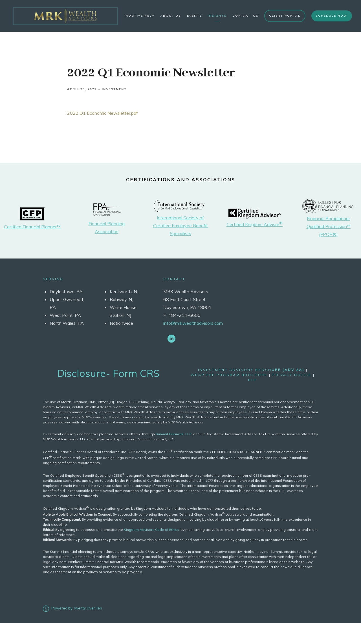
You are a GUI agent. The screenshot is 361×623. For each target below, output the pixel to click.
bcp (252, 380)
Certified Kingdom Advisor (254, 224)
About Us (170, 15)
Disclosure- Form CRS (108, 373)
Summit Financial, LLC (173, 434)
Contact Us (245, 15)
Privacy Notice (291, 375)
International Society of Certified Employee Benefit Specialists (180, 225)
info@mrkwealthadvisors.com (193, 323)
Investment (114, 89)
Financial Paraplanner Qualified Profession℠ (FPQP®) (329, 226)
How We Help (140, 15)
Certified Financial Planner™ (32, 226)
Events (194, 15)
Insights (217, 15)
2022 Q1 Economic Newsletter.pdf (102, 113)
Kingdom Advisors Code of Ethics (151, 529)
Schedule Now (331, 15)
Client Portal (284, 15)
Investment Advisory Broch (251, 370)
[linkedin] (171, 338)
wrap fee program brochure (229, 375)
